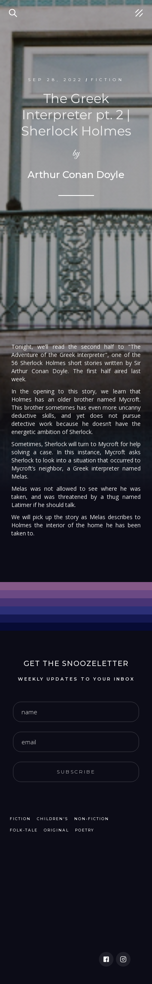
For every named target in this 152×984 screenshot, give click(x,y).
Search (14, 8)
